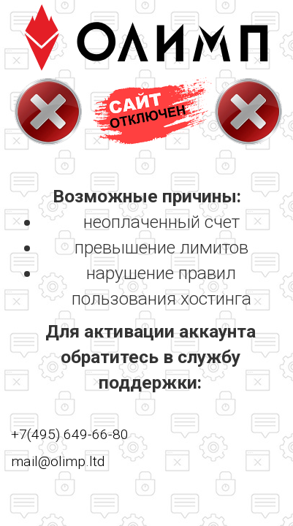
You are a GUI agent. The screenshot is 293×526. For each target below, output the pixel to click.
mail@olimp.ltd (57, 461)
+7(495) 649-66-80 (70, 434)
